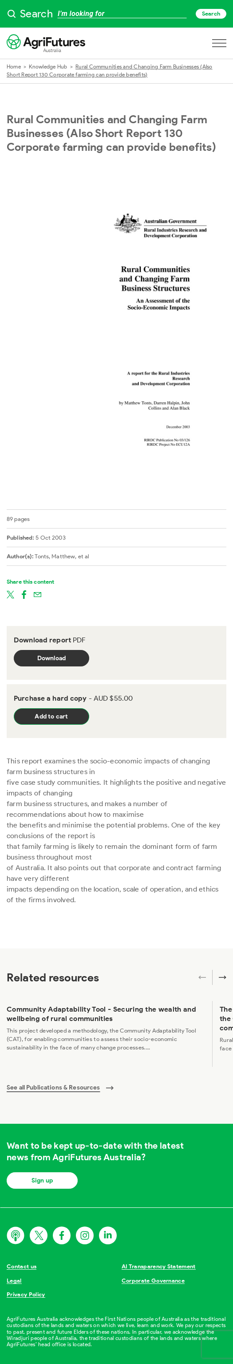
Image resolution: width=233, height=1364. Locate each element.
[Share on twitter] (10, 594)
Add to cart (51, 716)
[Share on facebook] (24, 594)
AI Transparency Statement (159, 1266)
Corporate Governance (153, 1280)
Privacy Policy (26, 1294)
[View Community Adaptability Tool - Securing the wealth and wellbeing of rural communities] (106, 1034)
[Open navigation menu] (219, 43)
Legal (14, 1280)
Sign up (42, 1180)
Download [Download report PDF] (51, 658)
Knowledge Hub (48, 66)
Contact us (21, 1266)
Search (211, 13)
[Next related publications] (219, 977)
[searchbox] (116, 14)
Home (14, 66)
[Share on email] (37, 594)
